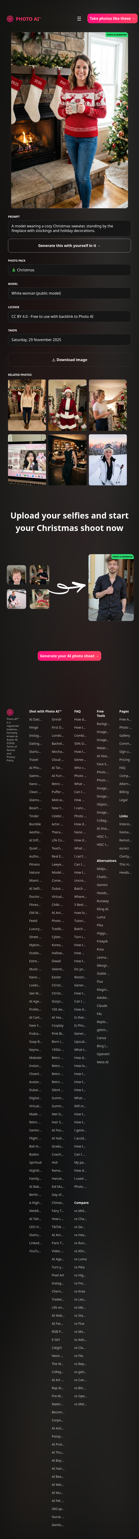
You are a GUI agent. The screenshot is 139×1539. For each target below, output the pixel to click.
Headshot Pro (107, 893)
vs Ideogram (83, 1307)
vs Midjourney (84, 1211)
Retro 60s (59, 1074)
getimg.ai (104, 1030)
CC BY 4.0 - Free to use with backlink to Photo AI (52, 316)
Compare (81, 1202)
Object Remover (109, 804)
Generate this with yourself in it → (69, 245)
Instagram (37, 735)
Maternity (59, 1404)
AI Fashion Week (64, 1323)
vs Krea (79, 1291)
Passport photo (63, 1436)
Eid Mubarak (61, 1186)
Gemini (102, 885)
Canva (101, 1038)
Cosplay (57, 1025)
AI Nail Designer (64, 1138)
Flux (100, 981)
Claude (102, 1005)
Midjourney (105, 869)
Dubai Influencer (64, 888)
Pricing (124, 759)
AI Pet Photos (62, 1500)
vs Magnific (82, 1331)
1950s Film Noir (63, 1049)
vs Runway (82, 1243)
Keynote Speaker (41, 1049)
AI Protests (60, 1444)
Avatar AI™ (37, 1082)
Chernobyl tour (63, 1291)
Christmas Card (63, 993)
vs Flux (79, 1323)
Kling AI (102, 909)
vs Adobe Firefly (86, 1339)
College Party (62, 1372)
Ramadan (59, 1170)
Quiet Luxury (39, 848)
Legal (123, 800)
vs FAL (79, 1356)
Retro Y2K (59, 1082)
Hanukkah (59, 1178)
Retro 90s (59, 1057)
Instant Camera (40, 1066)
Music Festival (39, 969)
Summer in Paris (64, 1106)
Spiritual (35, 1162)
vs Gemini (81, 1227)
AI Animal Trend (64, 1235)
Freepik (102, 941)
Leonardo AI (106, 957)
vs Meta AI (82, 1404)
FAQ (77, 711)
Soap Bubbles (39, 1041)
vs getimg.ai (83, 1372)
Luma (101, 917)
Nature (34, 872)
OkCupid (58, 1509)
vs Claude (81, 1347)
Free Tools (101, 713)
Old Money (37, 912)
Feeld (33, 921)
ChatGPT (103, 877)
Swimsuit (36, 776)
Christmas (59, 985)
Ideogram (104, 965)
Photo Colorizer (108, 772)
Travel (33, 759)
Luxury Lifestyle (41, 929)
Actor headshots (64, 824)
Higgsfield (104, 933)
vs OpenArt (82, 1396)
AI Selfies (36, 888)
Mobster (35, 1057)
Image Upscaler (108, 788)
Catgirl (57, 1347)
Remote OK (127, 840)
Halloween (60, 953)
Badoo (34, 1154)
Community (128, 743)
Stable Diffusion (109, 973)
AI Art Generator (64, 1380)
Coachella (59, 1154)
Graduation (60, 1146)
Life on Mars (61, 1307)
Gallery (124, 735)
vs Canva (80, 1380)
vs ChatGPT (82, 1219)
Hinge (33, 727)
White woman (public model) (36, 293)
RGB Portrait (61, 1331)
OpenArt (103, 1054)
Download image (69, 359)
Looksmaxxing (40, 985)
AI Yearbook (61, 1017)
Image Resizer (107, 732)
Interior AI (127, 824)
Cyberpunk (60, 937)
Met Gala (58, 1114)
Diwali (56, 961)
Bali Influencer (40, 1146)
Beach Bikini (38, 808)
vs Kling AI (82, 1251)
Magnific (103, 989)
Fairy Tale (59, 1211)
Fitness (34, 864)
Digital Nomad (40, 1098)
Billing (124, 792)
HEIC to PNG (106, 844)
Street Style (37, 937)
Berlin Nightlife (40, 1194)
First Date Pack (63, 727)
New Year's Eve (63, 808)
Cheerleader (38, 1074)
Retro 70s (36, 1122)
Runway (103, 901)
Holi (55, 1162)
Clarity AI (126, 856)
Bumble (35, 824)
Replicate (104, 1022)
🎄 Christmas (22, 269)
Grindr (57, 719)
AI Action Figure (64, 1428)
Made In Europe (41, 1114)
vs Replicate (83, 1364)
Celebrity (58, 816)
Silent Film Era (62, 1090)
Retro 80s (59, 1066)
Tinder (34, 816)
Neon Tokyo (61, 1356)
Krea (100, 949)
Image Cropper (108, 740)
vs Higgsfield (83, 1275)
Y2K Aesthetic (62, 1009)
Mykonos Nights (41, 945)
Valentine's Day (63, 969)
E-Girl (56, 1339)
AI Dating (36, 719)
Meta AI (103, 1062)
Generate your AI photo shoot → (69, 655)
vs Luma (80, 1259)
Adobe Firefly (107, 997)
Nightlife (35, 1170)
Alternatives (107, 860)
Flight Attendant (41, 1138)
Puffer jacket (61, 792)
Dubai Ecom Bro (41, 1090)
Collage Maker (107, 820)
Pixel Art (58, 1275)
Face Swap (105, 764)
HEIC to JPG (105, 836)
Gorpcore (59, 1001)
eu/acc (124, 848)
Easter (56, 977)
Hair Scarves (61, 1122)
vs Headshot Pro (86, 1235)
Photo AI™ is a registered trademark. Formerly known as (13, 727)
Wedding (36, 1211)
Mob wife (59, 800)
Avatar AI (12, 739)
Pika (100, 925)
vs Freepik (81, 1283)
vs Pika (79, 1267)
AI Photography (41, 767)
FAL (99, 1014)
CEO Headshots (40, 1227)
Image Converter (109, 796)
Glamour (35, 800)
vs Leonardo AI (85, 1299)
